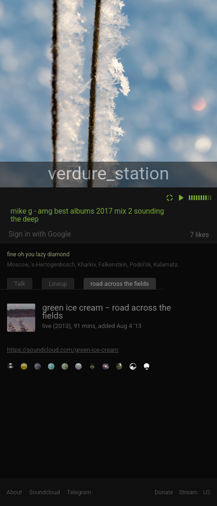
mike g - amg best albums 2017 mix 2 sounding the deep (87, 215)
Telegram (79, 492)
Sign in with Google (39, 234)
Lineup (58, 283)
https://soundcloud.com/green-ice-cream (62, 349)
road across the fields (120, 283)
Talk (19, 283)
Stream (188, 492)
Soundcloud (44, 492)
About (14, 492)
